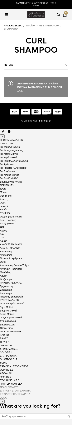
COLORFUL (6, 352)
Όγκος (3, 262)
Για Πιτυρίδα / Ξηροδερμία (13, 168)
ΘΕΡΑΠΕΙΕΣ (6, 369)
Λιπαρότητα (6, 293)
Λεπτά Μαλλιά (7, 314)
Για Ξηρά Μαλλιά (8, 157)
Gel (2, 227)
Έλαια (3, 188)
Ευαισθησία (6, 290)
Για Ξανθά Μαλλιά (9, 178)
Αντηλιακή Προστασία (11, 269)
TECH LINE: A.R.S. (10, 380)
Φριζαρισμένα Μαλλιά (11, 317)
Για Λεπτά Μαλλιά (9, 154)
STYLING (5, 213)
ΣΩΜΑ (3, 363)
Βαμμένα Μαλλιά (8, 310)
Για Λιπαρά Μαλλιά (9, 175)
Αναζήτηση (68, 416)
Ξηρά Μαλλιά (6, 307)
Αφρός (3, 230)
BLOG (3, 397)
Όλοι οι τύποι (6, 328)
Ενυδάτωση (6, 251)
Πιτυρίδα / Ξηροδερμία (11, 296)
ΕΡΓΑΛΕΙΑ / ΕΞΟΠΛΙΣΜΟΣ (14, 366)
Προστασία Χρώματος (11, 258)
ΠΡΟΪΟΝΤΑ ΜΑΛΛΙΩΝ (11, 140)
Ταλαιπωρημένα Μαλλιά (12, 303)
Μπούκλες (5, 272)
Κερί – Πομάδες (8, 220)
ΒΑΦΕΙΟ (4, 335)
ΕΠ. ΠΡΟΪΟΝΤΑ (8, 355)
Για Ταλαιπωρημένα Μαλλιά (14, 161)
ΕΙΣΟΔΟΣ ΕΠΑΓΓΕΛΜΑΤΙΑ (15, 394)
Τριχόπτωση (6, 286)
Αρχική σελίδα (13, 25)
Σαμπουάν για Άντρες (11, 182)
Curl (2, 237)
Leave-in (4, 206)
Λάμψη (3, 241)
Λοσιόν (3, 209)
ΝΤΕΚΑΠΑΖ (6, 345)
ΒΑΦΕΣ (4, 338)
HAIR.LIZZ (5, 376)
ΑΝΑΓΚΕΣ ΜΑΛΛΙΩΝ (11, 244)
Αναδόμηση (6, 255)
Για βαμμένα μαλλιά (10, 147)
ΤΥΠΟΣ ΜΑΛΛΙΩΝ (9, 300)
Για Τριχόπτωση (8, 171)
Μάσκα (3, 192)
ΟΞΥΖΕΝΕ (5, 342)
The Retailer (43, 120)
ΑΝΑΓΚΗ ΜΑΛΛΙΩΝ (10, 247)
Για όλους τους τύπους (11, 150)
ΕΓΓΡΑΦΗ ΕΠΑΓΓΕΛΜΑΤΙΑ (15, 390)
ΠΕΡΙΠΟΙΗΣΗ (7, 185)
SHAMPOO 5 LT (8, 359)
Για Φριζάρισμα (7, 164)
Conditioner (6, 196)
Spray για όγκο (7, 223)
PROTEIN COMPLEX (11, 383)
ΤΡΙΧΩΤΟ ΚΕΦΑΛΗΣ (11, 282)
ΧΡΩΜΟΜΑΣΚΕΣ (9, 349)
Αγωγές (4, 199)
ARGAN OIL (6, 373)
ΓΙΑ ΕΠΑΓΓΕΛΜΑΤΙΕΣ (11, 331)
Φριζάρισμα (6, 279)
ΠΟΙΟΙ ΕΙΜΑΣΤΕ (9, 387)
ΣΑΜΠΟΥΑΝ (6, 143)
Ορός (3, 202)
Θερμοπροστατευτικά (11, 216)
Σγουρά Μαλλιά (8, 321)
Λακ (2, 234)
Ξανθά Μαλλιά (7, 324)
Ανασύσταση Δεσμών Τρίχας (14, 265)
